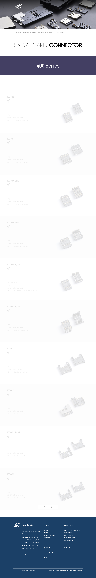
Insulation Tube (69, 538)
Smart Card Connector (37, 32)
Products (25, 32)
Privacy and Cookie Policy (28, 570)
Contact (67, 547)
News (46, 557)
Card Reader (68, 540)
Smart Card (50, 32)
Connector (68, 533)
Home (18, 32)
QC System (48, 547)
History (46, 533)
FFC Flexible (68, 535)
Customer (47, 538)
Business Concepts (50, 535)
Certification (49, 552)
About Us (47, 530)
